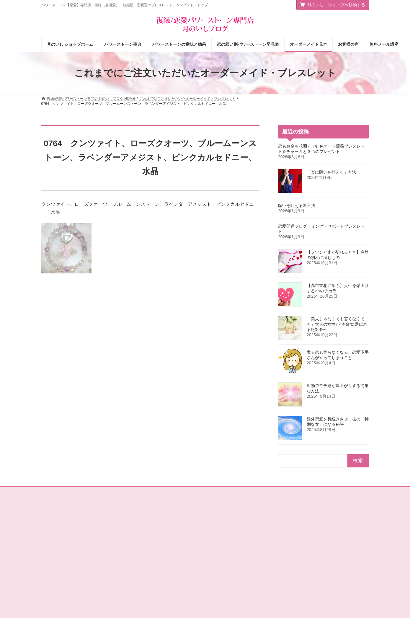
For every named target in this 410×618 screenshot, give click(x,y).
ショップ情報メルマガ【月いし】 (239, 577)
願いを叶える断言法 (296, 205)
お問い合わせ (57, 492)
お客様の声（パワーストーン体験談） (243, 557)
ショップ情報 (139, 526)
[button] (331, 520)
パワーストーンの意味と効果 (236, 536)
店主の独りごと (141, 546)
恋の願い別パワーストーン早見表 (239, 546)
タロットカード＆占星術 (148, 536)
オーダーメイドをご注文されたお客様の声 (246, 567)
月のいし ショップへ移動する (332, 4)
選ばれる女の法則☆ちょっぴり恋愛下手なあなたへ (164, 589)
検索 (356, 543)
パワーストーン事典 (229, 526)
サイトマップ (89, 492)
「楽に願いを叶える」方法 (331, 172)
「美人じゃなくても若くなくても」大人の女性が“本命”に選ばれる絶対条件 (337, 324)
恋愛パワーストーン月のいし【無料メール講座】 (164, 574)
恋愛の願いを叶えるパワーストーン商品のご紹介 (164, 559)
